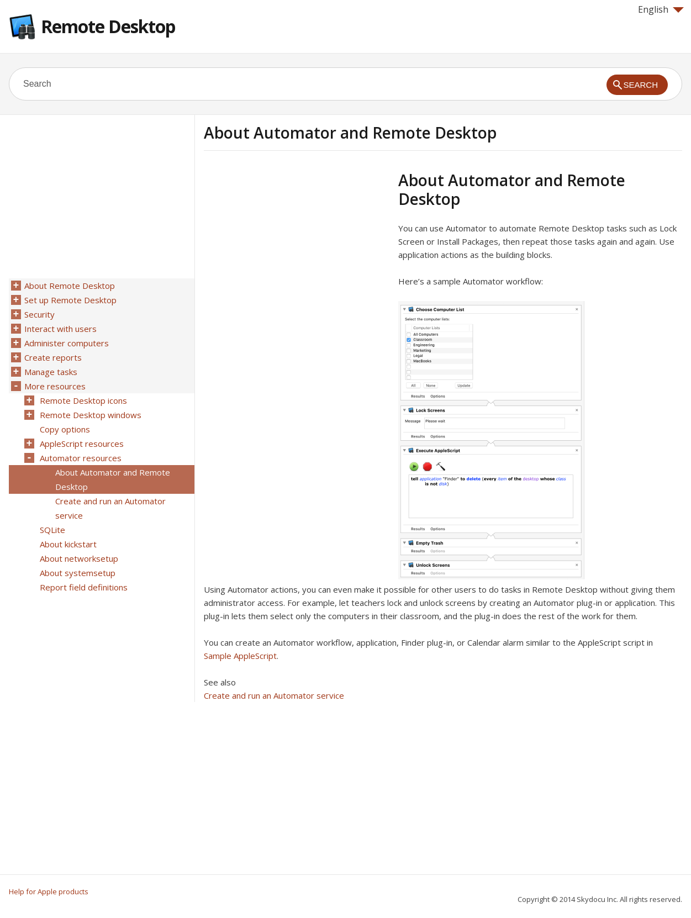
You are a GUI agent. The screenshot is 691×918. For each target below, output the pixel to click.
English (661, 9)
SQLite (52, 529)
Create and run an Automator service (274, 695)
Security (39, 314)
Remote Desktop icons (83, 400)
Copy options (65, 429)
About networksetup (79, 558)
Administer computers (66, 343)
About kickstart (68, 544)
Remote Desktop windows (90, 414)
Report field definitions (84, 587)
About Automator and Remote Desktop (112, 479)
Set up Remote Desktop (70, 299)
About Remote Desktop (69, 285)
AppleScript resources (82, 443)
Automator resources (81, 457)
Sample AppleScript (240, 655)
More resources (55, 386)
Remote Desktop (108, 26)
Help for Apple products (48, 891)
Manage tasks (50, 371)
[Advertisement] (296, 248)
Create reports (53, 357)
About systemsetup (77, 572)
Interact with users (60, 328)
